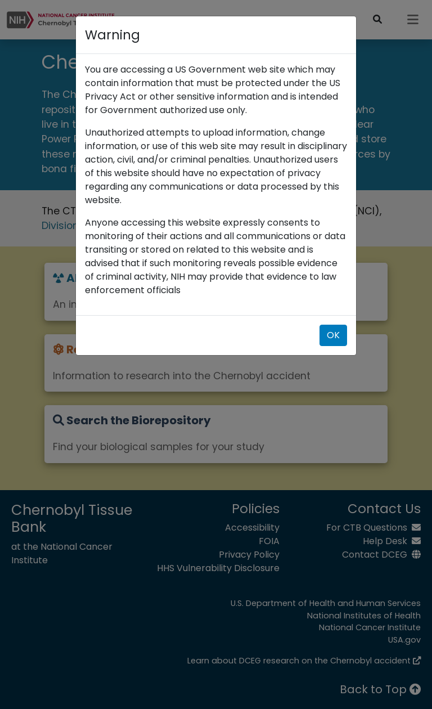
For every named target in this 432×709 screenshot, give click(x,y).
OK (333, 335)
